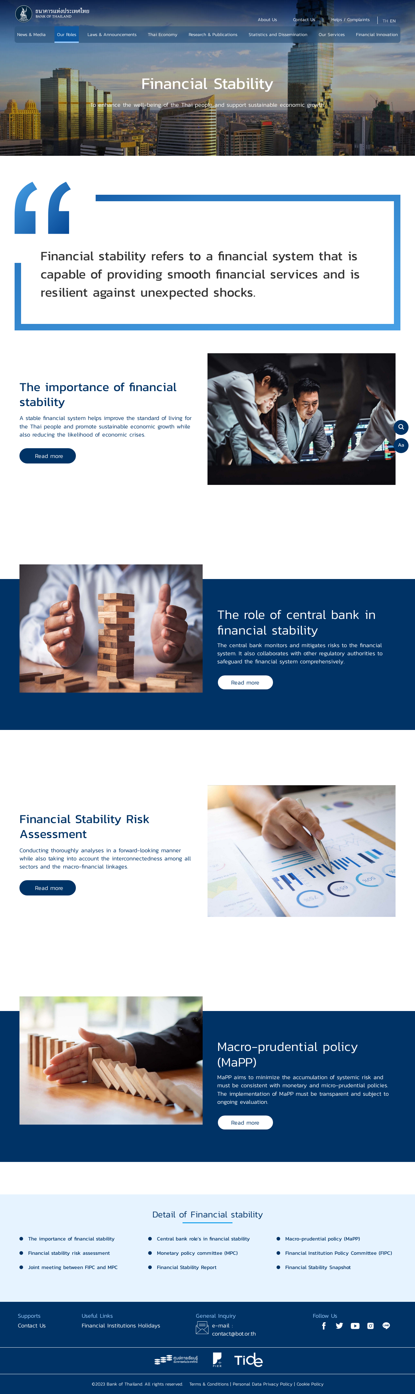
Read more (49, 455)
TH (385, 21)
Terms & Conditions (209, 1384)
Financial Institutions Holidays (121, 1325)
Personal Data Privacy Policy (262, 1384)
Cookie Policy (310, 1384)
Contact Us (32, 1325)
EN (393, 21)
